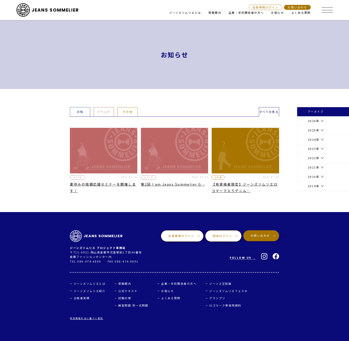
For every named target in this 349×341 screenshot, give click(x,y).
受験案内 (214, 13)
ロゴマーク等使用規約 (225, 305)
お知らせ (277, 13)
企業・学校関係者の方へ (246, 13)
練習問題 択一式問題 (133, 305)
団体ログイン (222, 236)
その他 (127, 112)
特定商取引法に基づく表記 (86, 318)
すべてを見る (268, 112)
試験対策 (124, 298)
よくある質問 (301, 13)
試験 (80, 112)
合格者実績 (82, 298)
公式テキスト (128, 291)
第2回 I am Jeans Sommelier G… (173, 184)
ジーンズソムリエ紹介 (90, 291)
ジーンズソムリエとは (185, 13)
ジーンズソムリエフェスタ (228, 291)
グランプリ (217, 298)
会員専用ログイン (265, 7)
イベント (103, 112)
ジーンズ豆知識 (220, 284)
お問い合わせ (297, 7)
